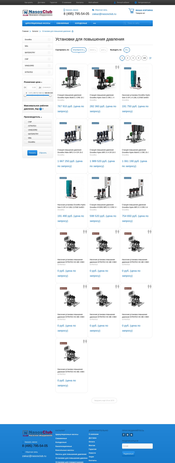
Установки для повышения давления (72, 458)
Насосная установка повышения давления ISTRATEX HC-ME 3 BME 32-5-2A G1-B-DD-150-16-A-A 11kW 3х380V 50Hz (135, 315)
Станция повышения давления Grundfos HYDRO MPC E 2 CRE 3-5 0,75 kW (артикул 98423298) (103, 206)
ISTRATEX (61, 265)
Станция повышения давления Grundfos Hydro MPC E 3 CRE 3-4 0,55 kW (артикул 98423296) (135, 206)
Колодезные (81, 23)
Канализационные (63, 446)
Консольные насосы (64, 450)
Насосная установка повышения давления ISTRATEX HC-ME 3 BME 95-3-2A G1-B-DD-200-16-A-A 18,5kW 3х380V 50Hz (71, 261)
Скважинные (62, 23)
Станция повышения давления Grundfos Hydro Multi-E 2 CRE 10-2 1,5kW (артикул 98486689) (70, 96)
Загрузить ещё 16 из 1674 (104, 400)
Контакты (80, 2)
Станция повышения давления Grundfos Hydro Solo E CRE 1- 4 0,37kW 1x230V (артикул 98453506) (103, 96)
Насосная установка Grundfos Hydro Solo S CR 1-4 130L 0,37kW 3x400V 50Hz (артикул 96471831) (136, 96)
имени (93, 50)
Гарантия (53, 2)
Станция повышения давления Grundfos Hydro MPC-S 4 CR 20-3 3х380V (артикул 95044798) (103, 151)
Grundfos (60, 100)
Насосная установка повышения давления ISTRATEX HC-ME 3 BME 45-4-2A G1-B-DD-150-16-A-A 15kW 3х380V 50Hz (103, 315)
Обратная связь (99, 10)
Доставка (41, 2)
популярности (79, 50)
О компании (66, 2)
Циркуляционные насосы (37, 23)
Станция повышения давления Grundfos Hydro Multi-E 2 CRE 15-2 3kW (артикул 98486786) (135, 151)
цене (103, 50)
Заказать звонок (71, 10)
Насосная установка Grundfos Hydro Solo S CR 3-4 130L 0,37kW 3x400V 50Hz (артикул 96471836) (71, 206)
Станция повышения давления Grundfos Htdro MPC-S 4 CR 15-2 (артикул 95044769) (70, 151)
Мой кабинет (93, 2)
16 (127, 50)
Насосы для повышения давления (70, 454)
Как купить (29, 2)
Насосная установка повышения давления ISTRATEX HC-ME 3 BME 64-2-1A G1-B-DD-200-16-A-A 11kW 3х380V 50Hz (135, 261)
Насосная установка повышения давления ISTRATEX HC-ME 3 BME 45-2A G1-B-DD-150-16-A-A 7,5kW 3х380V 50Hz (71, 370)
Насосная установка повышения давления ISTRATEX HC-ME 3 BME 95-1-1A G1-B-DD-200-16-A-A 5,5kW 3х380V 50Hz (103, 261)
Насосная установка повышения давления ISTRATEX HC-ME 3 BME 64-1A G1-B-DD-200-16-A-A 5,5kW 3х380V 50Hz (71, 315)
